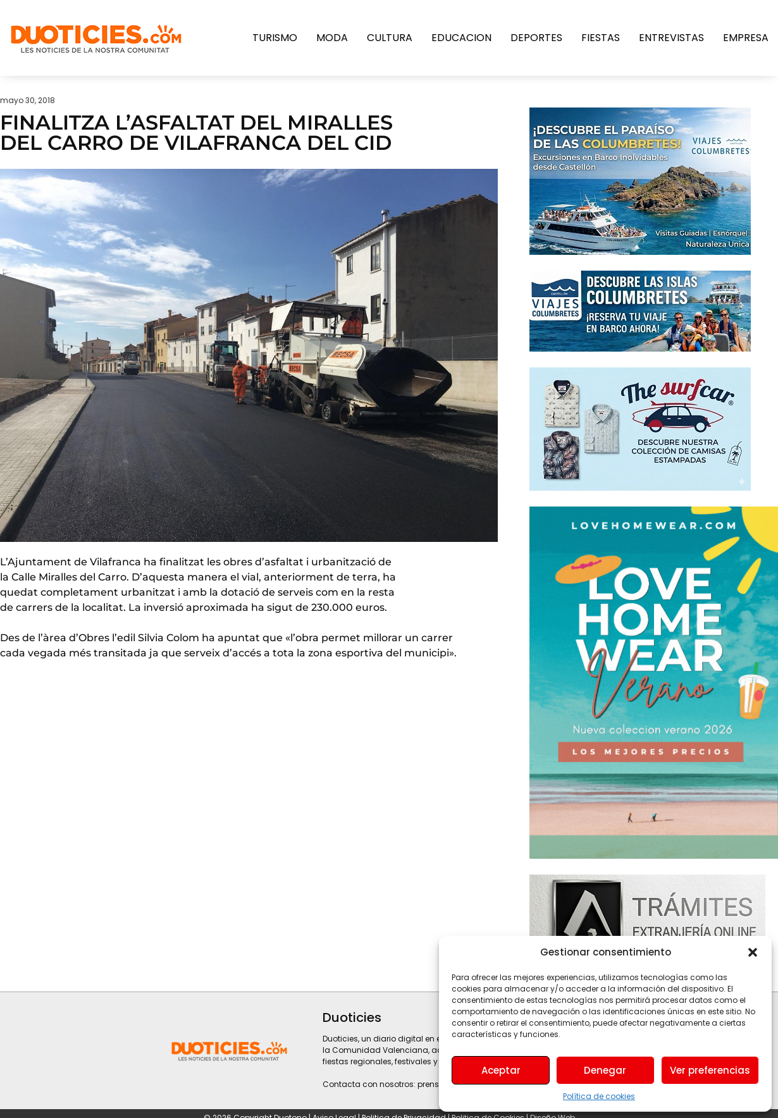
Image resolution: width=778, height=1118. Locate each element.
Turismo (274, 37)
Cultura (389, 37)
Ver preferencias (710, 1070)
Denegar (605, 1070)
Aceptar (501, 1070)
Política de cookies (599, 1096)
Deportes (536, 37)
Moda (332, 37)
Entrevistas (671, 37)
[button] (752, 952)
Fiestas (600, 37)
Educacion (461, 37)
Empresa (746, 37)
